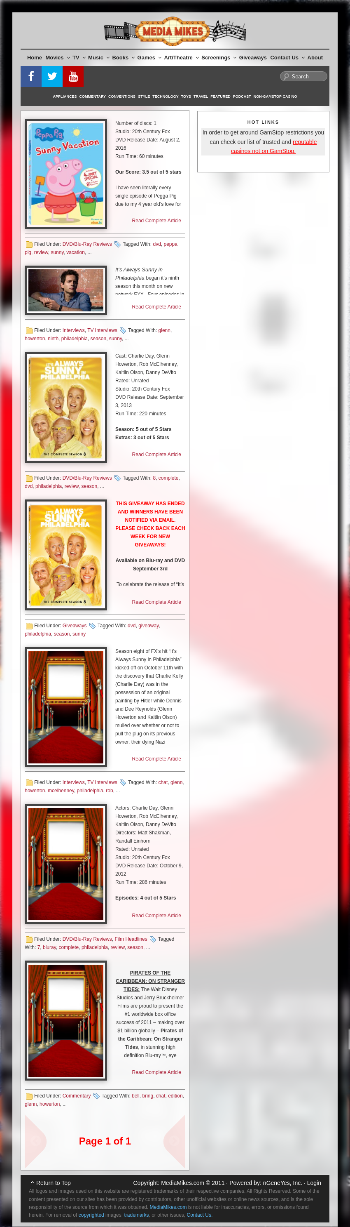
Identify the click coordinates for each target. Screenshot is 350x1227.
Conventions (121, 96)
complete (169, 478)
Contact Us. (200, 1215)
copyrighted (91, 1215)
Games (149, 57)
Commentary (92, 96)
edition (175, 1096)
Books (123, 57)
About (315, 57)
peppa (170, 244)
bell (136, 1096)
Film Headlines (130, 939)
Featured (220, 96)
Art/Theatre (181, 57)
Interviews (74, 330)
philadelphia (74, 338)
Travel (201, 96)
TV (79, 57)
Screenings (218, 57)
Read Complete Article (156, 221)
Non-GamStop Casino (275, 96)
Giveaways (253, 57)
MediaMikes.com (182, 1183)
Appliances (65, 96)
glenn (164, 330)
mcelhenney (61, 791)
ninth (53, 338)
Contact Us (287, 57)
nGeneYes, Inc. (282, 1183)
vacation (75, 252)
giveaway (148, 626)
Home (34, 57)
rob (109, 791)
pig (28, 252)
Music (99, 57)
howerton (35, 338)
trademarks (136, 1215)
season (98, 338)
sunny (57, 252)
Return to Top (53, 1183)
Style (144, 96)
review (41, 252)
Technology (165, 96)
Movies (58, 57)
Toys (186, 96)
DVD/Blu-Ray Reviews (87, 244)
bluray (49, 947)
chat (163, 782)
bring (147, 1096)
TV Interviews (102, 330)
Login (314, 1183)
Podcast (242, 96)
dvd (157, 244)
